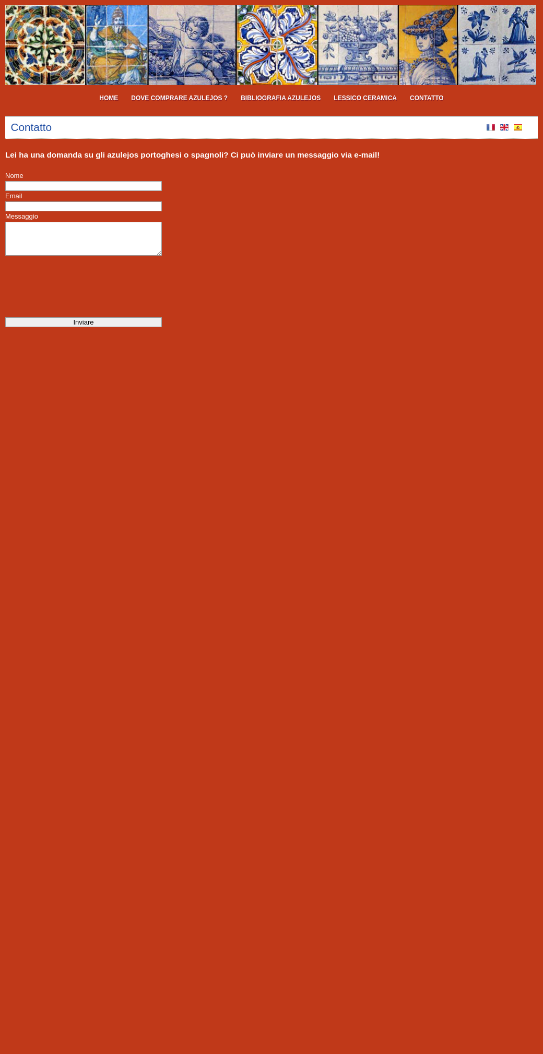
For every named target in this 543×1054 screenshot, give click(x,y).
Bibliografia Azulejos (281, 98)
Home (108, 98)
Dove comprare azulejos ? (179, 98)
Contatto (427, 98)
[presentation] (84, 286)
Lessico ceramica (365, 98)
